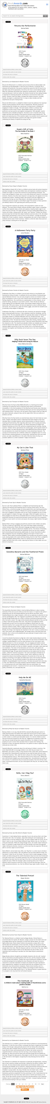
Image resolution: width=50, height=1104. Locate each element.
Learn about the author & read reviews (12, 71)
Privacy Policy (33, 1102)
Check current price (24, 54)
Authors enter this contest (9, 76)
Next (42, 1084)
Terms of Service (42, 1102)
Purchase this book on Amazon (10, 74)
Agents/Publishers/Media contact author (12, 69)
